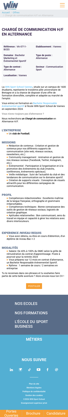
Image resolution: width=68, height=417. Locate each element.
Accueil (6, 12)
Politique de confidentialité (34, 391)
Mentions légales (34, 388)
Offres (16, 12)
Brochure (33, 413)
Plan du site (34, 384)
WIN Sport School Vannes (18, 86)
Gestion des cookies (34, 395)
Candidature (56, 413)
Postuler (34, 286)
